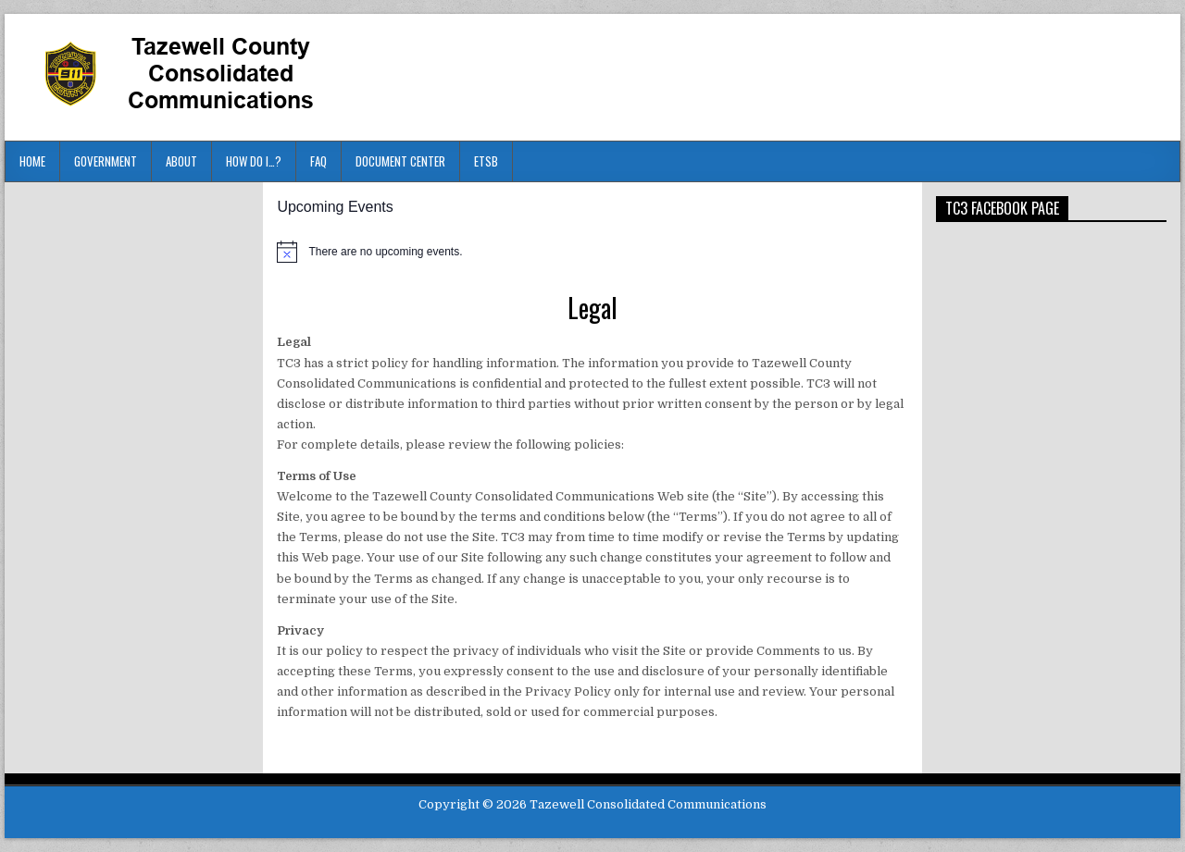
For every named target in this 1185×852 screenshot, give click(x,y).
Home (32, 161)
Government (105, 161)
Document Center (400, 161)
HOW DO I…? (253, 161)
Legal (592, 308)
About (181, 161)
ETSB (486, 161)
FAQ (318, 161)
